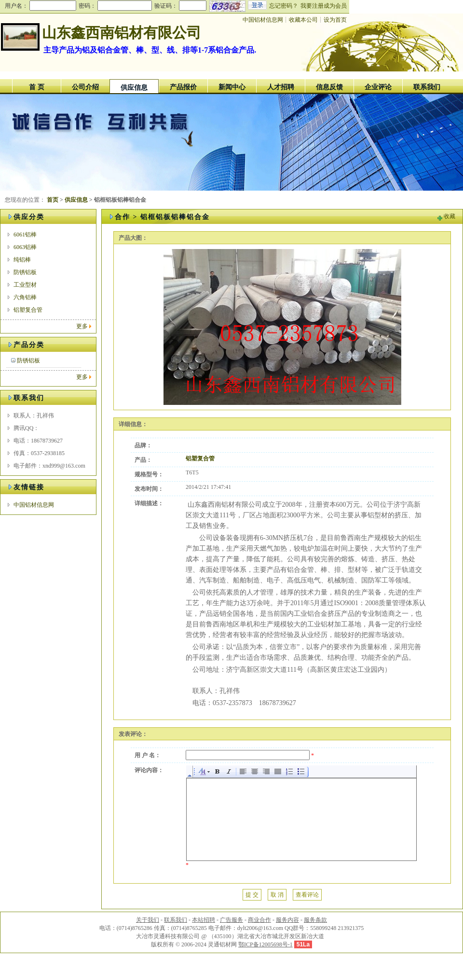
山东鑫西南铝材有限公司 (121, 33)
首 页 (36, 87)
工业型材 (25, 284)
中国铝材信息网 (263, 19)
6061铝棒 (25, 234)
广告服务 (231, 919)
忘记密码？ (283, 5)
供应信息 (134, 87)
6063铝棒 (25, 247)
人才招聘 (280, 87)
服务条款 (315, 919)
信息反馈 (329, 87)
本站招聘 (203, 919)
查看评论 (307, 894)
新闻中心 (231, 87)
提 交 (252, 894)
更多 (82, 326)
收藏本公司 (303, 19)
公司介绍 (85, 87)
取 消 (277, 894)
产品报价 (183, 87)
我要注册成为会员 (323, 5)
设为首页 (335, 19)
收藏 (449, 216)
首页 (52, 199)
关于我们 (147, 919)
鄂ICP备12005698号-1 (265, 944)
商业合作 (259, 919)
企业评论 (378, 87)
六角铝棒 (25, 297)
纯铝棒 (22, 259)
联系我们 (426, 87)
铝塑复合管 (28, 309)
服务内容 (287, 919)
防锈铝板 (25, 272)
